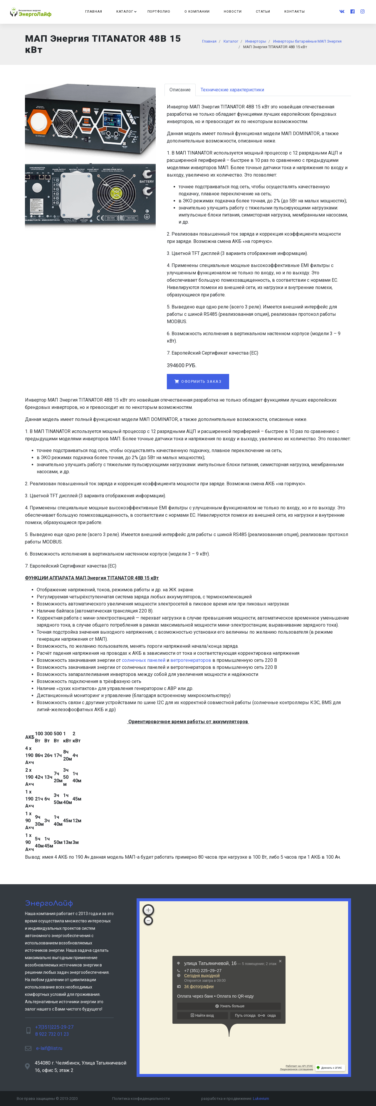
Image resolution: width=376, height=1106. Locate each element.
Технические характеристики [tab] (232, 90)
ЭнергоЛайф (49, 903)
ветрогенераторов (190, 660)
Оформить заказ (197, 381)
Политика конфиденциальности (141, 1098)
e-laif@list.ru (49, 1048)
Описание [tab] (180, 90)
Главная (93, 12)
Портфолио (159, 12)
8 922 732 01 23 (52, 1034)
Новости (233, 12)
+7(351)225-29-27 (54, 1027)
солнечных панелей (143, 660)
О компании (197, 12)
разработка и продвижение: (235, 1098)
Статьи (263, 12)
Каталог (124, 12)
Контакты (294, 12)
